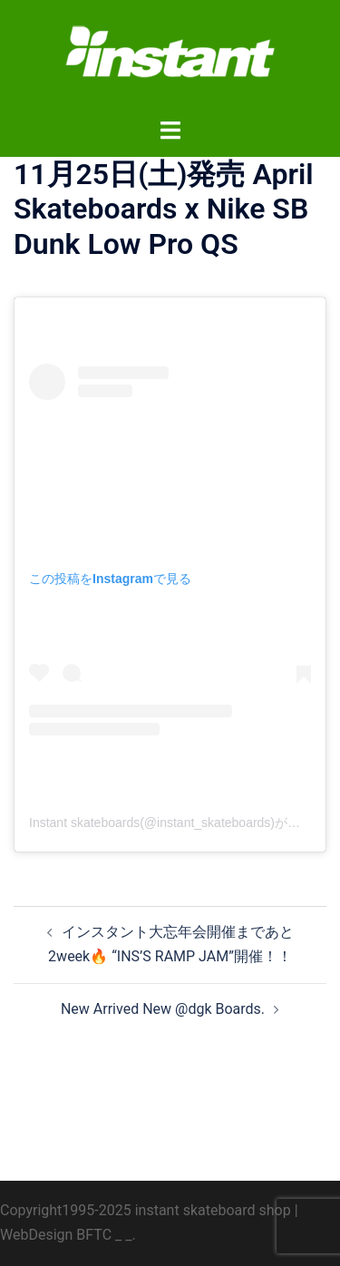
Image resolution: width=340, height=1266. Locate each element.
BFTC (94, 1234)
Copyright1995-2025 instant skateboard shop (145, 1210)
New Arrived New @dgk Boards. (163, 1009)
